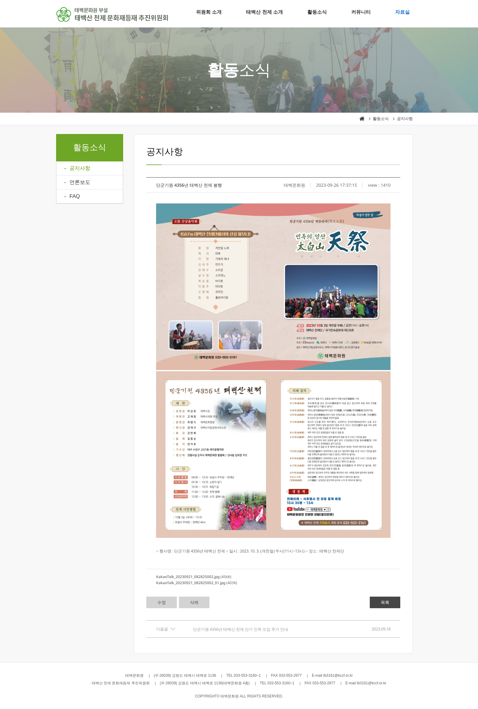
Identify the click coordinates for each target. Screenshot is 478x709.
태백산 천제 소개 (264, 12)
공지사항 (405, 118)
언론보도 (80, 182)
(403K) (196, 582)
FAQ (75, 196)
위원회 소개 (209, 12)
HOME (362, 119)
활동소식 (317, 12)
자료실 (402, 12)
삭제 (194, 602)
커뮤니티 (361, 12)
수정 (161, 602)
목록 (385, 602)
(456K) (193, 576)
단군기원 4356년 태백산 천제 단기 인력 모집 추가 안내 (240, 629)
